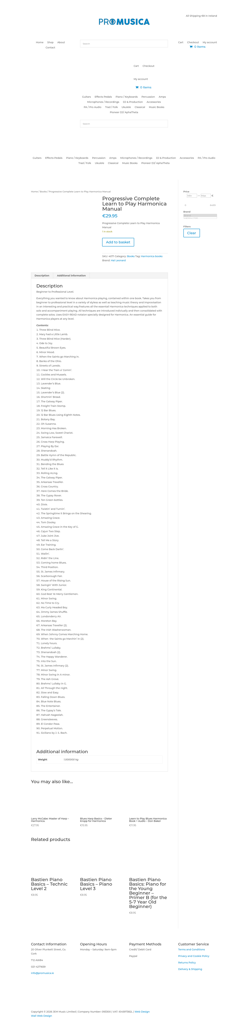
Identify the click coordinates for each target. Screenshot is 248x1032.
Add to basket (118, 242)
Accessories (154, 102)
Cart (180, 42)
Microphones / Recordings (103, 102)
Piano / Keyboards (127, 97)
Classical (140, 107)
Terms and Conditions (191, 949)
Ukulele (126, 107)
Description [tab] (42, 275)
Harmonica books (151, 256)
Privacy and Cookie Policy (193, 956)
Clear (191, 233)
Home (40, 42)
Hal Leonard (118, 260)
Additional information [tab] (71, 275)
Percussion (148, 97)
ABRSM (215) (200, 218)
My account (210, 42)
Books (43, 191)
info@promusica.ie (42, 973)
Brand (200, 215)
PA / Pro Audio (92, 107)
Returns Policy (187, 962)
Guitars (86, 97)
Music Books (156, 107)
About (61, 42)
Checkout (193, 42)
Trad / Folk (111, 107)
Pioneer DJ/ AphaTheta (124, 112)
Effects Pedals (103, 97)
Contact (50, 47)
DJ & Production (133, 102)
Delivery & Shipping (190, 969)
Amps (162, 97)
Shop (50, 42)
